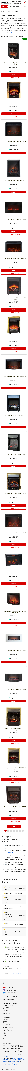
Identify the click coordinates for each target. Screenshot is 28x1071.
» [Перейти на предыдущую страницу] (19, 831)
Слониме (9, 1064)
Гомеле (14, 1058)
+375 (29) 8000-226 (10, 987)
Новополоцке (17, 1063)
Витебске (5, 1059)
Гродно (10, 1059)
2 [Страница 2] (8, 831)
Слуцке (14, 1064)
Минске (18, 1064)
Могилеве (19, 1058)
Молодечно (6, 1063)
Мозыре (12, 1063)
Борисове (14, 1061)
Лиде (19, 1061)
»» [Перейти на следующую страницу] (22, 831)
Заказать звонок (17, 3)
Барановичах (20, 1059)
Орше (10, 1061)
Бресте (14, 1059)
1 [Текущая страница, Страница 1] (5, 831)
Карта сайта (6, 1056)
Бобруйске (5, 1061)
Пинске (5, 1064)
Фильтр (25, 38)
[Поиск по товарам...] (18, 6)
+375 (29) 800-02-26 (14, 32)
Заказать (13, 74)
